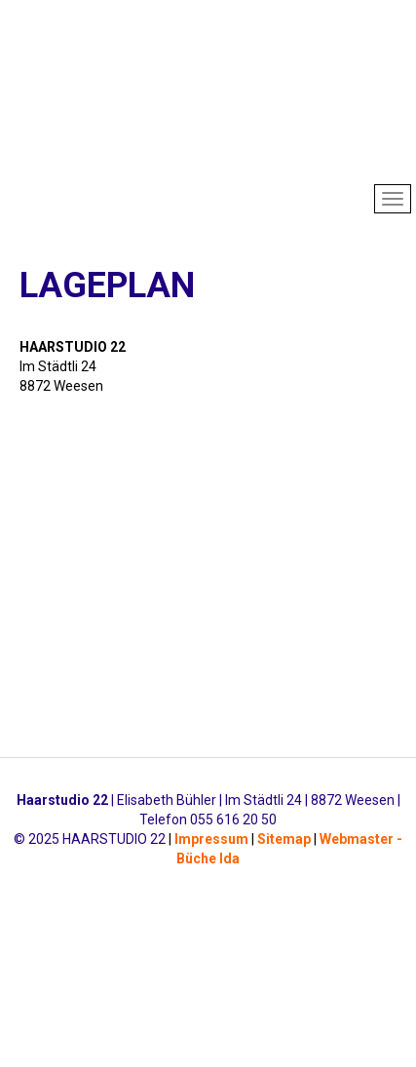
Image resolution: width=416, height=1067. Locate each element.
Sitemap (284, 839)
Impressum (211, 839)
